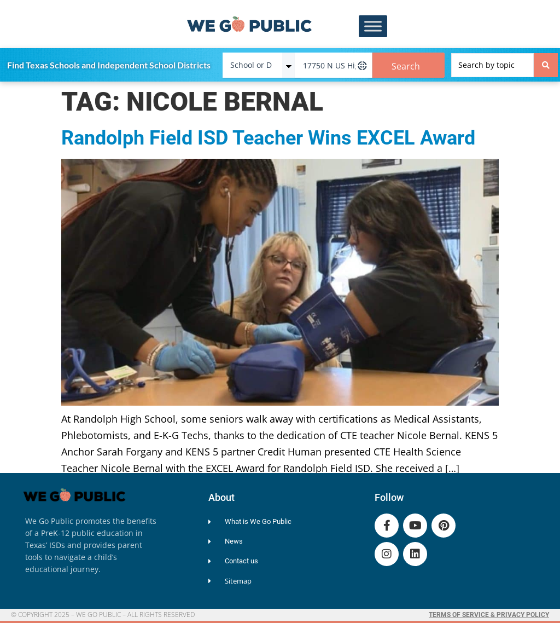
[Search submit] (546, 65)
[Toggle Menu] (373, 26)
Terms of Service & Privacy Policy (489, 615)
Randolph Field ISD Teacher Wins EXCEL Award (268, 137)
